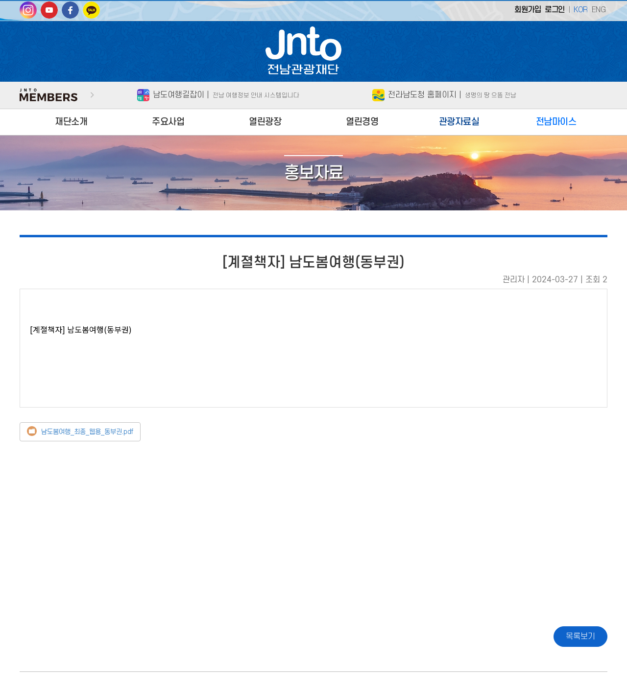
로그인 (555, 9)
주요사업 (168, 122)
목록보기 (580, 636)
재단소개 (71, 122)
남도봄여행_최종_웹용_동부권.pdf (87, 431)
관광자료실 (459, 122)
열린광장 (265, 122)
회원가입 (527, 9)
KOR (581, 9)
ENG (599, 9)
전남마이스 (556, 122)
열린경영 (362, 122)
